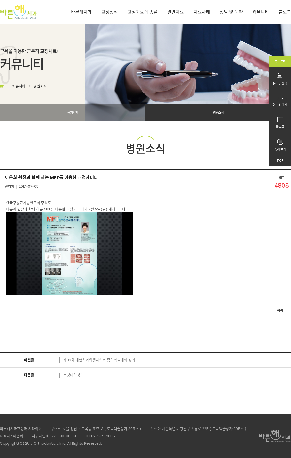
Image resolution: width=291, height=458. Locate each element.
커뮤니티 (260, 12)
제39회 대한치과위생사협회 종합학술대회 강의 (99, 360)
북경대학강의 (73, 375)
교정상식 (109, 12)
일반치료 (175, 12)
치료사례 (202, 12)
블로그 (285, 12)
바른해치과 (81, 12)
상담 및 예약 (231, 12)
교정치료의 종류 (143, 12)
